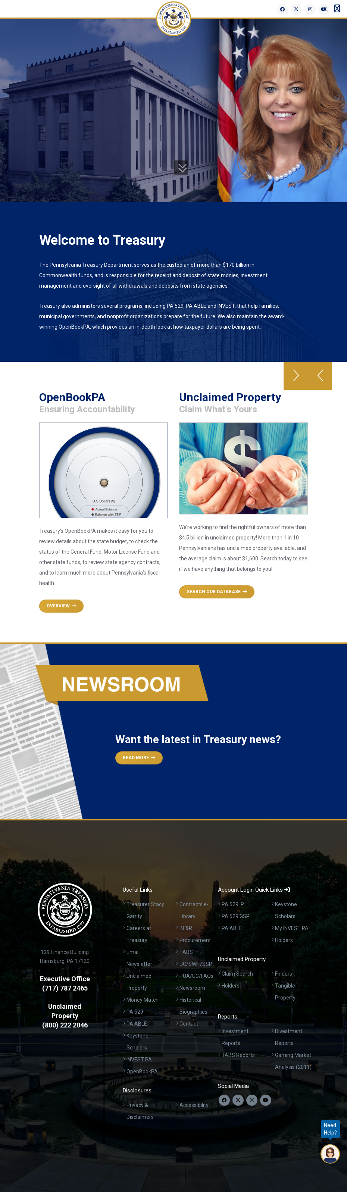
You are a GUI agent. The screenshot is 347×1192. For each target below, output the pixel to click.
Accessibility (194, 1105)
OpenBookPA (142, 1071)
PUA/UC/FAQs (196, 976)
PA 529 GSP (236, 916)
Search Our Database (217, 591)
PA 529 (134, 1012)
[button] (320, 376)
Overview (61, 605)
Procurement (195, 940)
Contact (188, 1024)
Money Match (142, 1000)
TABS (186, 952)
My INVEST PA (292, 928)
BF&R (185, 928)
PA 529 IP (233, 904)
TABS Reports (238, 1055)
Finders (283, 974)
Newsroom (192, 988)
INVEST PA (139, 1060)
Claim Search (237, 974)
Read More (139, 757)
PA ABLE (136, 1024)
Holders (284, 940)
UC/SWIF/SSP (195, 964)
